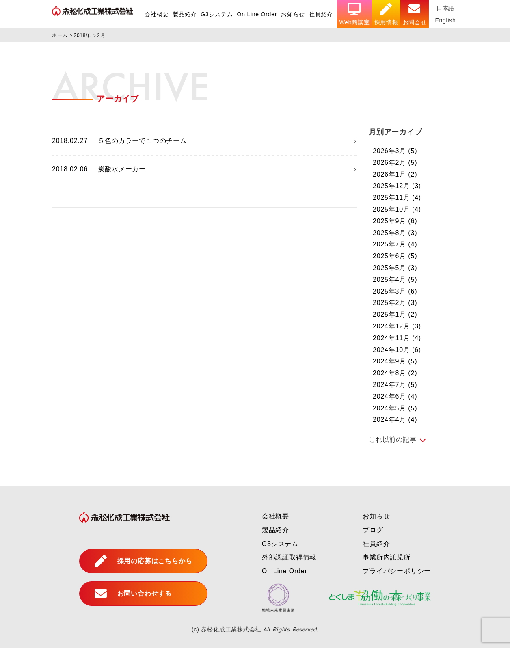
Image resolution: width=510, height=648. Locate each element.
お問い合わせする (133, 594)
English (445, 20)
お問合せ (414, 14)
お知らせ (292, 14)
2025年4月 (395, 279)
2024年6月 (395, 396)
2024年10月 (397, 349)
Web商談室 (354, 14)
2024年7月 (395, 384)
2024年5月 (395, 408)
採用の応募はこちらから (143, 561)
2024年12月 (397, 326)
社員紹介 (321, 14)
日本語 (445, 8)
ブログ (373, 530)
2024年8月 (395, 372)
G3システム (216, 14)
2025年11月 (397, 197)
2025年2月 (395, 302)
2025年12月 (397, 185)
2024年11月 (397, 338)
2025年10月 (397, 209)
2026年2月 (395, 162)
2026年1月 (395, 174)
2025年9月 (395, 221)
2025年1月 (395, 314)
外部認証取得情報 (289, 557)
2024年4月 (395, 419)
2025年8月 (395, 232)
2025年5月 (395, 267)
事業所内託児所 (387, 557)
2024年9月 (395, 361)
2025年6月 (395, 256)
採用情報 (386, 14)
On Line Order (256, 14)
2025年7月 (395, 244)
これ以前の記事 (393, 439)
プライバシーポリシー (397, 571)
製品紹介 (184, 14)
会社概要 (155, 14)
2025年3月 (395, 291)
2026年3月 (395, 150)
